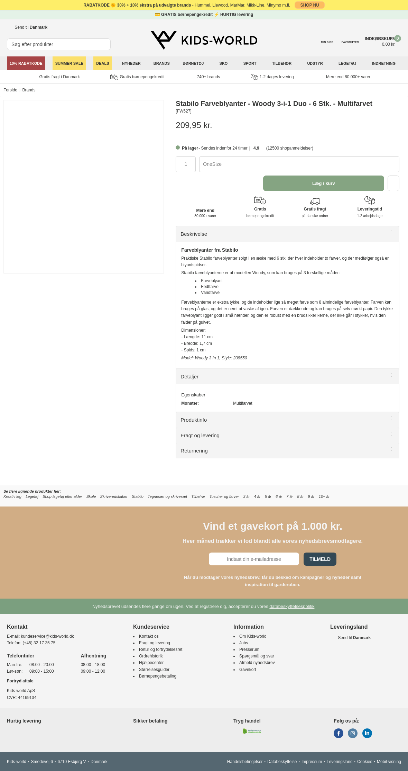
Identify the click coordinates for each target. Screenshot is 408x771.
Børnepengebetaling (157, 676)
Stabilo (137, 496)
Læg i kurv (323, 183)
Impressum (312, 761)
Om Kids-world (253, 636)
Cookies (364, 761)
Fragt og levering (200, 435)
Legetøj (348, 63)
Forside (10, 90)
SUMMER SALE (69, 63)
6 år (279, 496)
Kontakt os (149, 636)
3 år (246, 496)
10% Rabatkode (26, 63)
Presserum (249, 649)
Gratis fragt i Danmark (59, 76)
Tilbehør (282, 63)
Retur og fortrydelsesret (160, 649)
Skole (91, 496)
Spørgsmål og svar (256, 656)
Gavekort (247, 669)
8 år (300, 496)
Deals (102, 63)
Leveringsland (340, 761)
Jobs (243, 642)
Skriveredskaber (114, 496)
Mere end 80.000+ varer (348, 76)
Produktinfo (193, 420)
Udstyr (315, 63)
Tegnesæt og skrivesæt (167, 496)
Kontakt (17, 627)
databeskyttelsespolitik (291, 606)
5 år (268, 496)
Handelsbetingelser (245, 761)
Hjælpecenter (151, 662)
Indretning (384, 63)
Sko (224, 63)
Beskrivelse (193, 234)
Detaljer (189, 376)
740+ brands (208, 76)
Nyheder (131, 63)
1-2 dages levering (272, 77)
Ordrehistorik (151, 656)
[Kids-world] (204, 40)
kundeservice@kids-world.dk (47, 636)
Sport (250, 63)
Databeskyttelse (282, 761)
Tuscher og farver (224, 496)
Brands (162, 63)
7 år (289, 496)
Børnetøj (194, 63)
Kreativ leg (12, 496)
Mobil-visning (389, 761)
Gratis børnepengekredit (137, 77)
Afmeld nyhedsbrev (257, 662)
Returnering (193, 451)
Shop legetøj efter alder (62, 496)
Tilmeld (320, 559)
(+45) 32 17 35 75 (38, 642)
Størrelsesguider (154, 669)
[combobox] (299, 164)
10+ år (324, 496)
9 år (311, 496)
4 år (257, 496)
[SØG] (105, 41)
